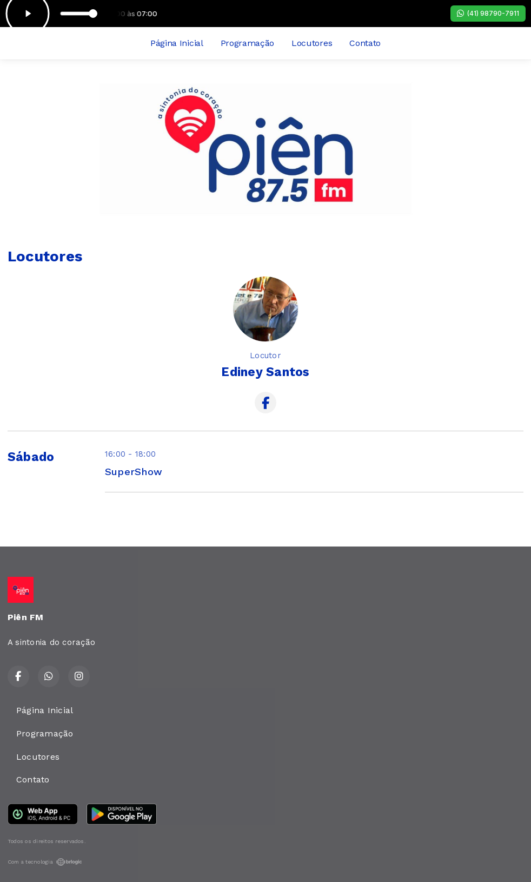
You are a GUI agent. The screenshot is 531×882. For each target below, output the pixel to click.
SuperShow (133, 471)
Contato (365, 43)
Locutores (311, 43)
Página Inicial (176, 43)
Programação (247, 43)
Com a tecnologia (45, 862)
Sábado (31, 457)
